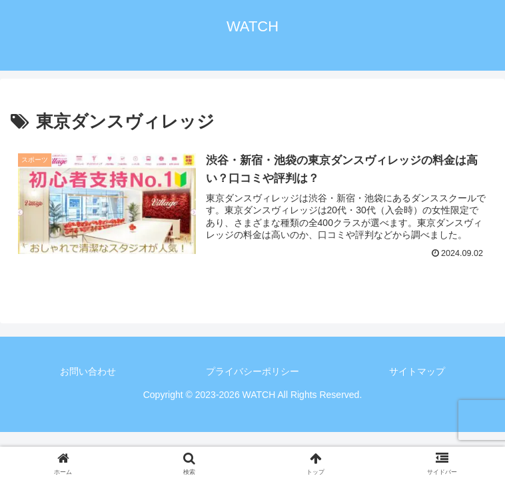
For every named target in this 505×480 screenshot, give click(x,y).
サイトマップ (417, 371)
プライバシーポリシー (252, 371)
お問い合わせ (88, 371)
